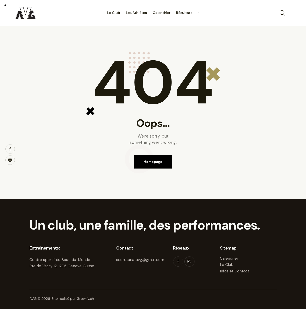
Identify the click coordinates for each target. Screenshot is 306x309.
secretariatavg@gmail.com (140, 259)
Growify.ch (85, 298)
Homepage (153, 162)
